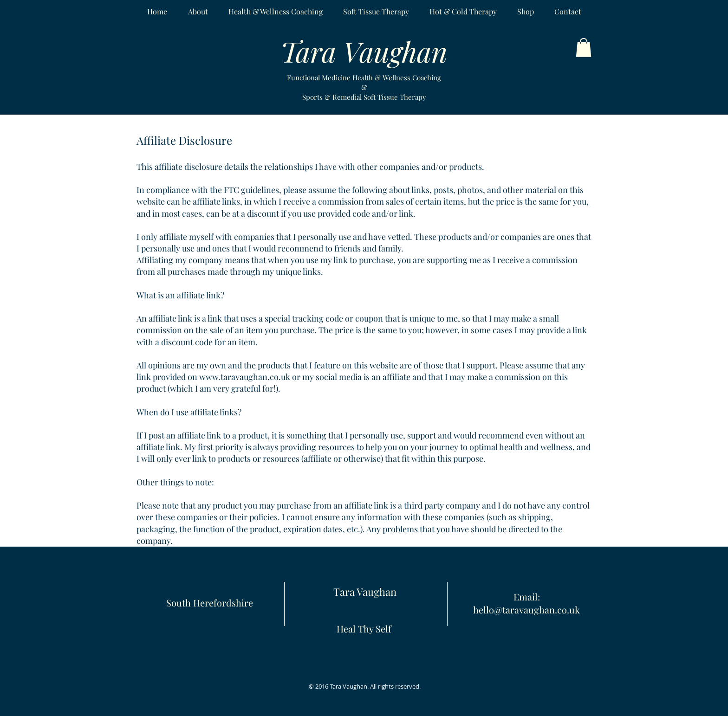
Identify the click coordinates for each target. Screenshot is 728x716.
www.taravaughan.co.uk (244, 376)
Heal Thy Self (364, 628)
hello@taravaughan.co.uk (526, 609)
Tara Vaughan (364, 592)
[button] (584, 47)
